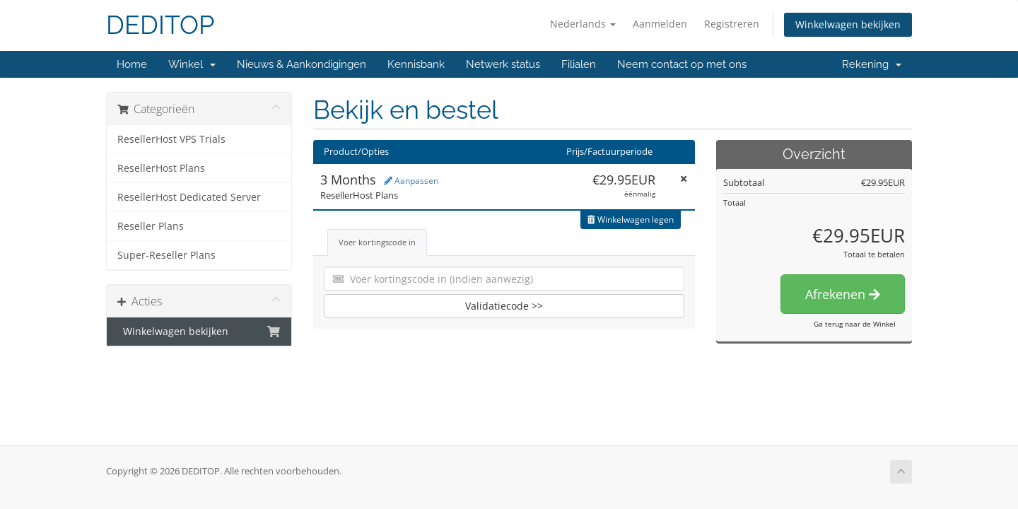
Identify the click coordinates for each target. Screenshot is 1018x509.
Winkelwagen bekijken (848, 24)
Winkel (192, 64)
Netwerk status (503, 64)
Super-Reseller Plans (166, 255)
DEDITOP (160, 25)
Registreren (731, 23)
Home (132, 64)
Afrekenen (842, 294)
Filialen (578, 64)
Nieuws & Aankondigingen (301, 64)
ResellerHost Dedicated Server (189, 197)
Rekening (871, 64)
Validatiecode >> (504, 305)
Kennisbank (416, 64)
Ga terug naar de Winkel (855, 324)
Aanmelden (660, 23)
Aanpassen (411, 181)
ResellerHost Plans (161, 168)
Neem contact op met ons (682, 64)
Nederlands (583, 23)
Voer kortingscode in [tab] (377, 242)
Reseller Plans (150, 226)
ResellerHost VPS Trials (171, 139)
